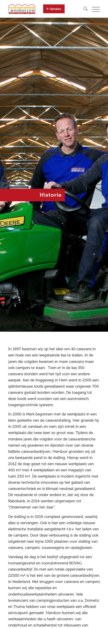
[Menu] (94, 9)
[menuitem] (83, 9)
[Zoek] (83, 9)
